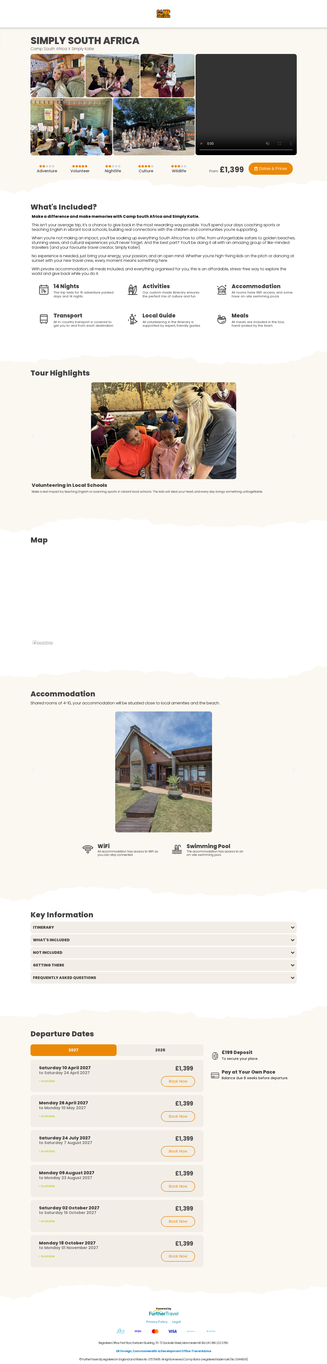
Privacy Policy (156, 1321)
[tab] (73, 1050)
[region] (163, 598)
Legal (176, 1321)
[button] (33, 436)
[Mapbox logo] (42, 643)
